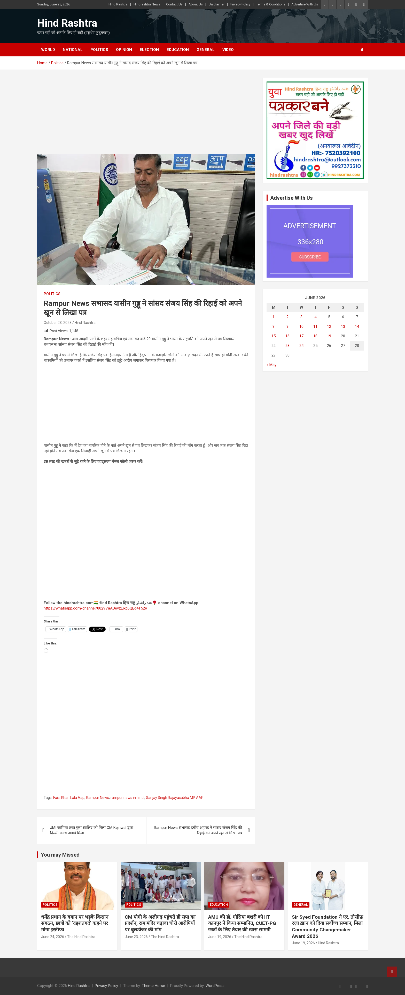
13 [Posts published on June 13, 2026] (343, 326)
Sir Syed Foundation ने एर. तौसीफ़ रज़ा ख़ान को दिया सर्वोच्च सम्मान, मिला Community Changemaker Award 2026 (327, 926)
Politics (99, 49)
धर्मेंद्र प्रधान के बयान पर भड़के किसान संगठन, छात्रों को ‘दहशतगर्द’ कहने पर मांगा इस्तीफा (74, 923)
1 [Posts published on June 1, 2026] (273, 317)
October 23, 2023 (58, 323)
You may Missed (60, 855)
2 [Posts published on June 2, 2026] (287, 317)
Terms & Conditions (270, 4)
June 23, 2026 (136, 937)
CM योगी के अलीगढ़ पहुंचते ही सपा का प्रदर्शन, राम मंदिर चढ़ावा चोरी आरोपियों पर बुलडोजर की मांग (160, 923)
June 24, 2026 (52, 937)
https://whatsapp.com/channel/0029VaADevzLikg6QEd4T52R (95, 608)
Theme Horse (153, 985)
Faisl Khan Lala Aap (68, 798)
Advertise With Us (304, 4)
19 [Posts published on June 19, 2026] (329, 336)
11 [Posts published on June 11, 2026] (315, 326)
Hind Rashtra (118, 4)
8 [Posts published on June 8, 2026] (273, 326)
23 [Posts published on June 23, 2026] (287, 345)
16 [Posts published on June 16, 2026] (287, 336)
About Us (196, 4)
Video (228, 49)
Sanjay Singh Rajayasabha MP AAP (175, 798)
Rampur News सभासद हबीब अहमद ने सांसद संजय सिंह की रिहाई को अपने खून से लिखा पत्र (198, 830)
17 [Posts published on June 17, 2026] (301, 336)
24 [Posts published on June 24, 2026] (301, 345)
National (73, 49)
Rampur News (97, 798)
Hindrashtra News (147, 4)
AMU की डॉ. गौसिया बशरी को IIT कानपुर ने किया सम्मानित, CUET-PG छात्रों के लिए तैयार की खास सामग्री (242, 923)
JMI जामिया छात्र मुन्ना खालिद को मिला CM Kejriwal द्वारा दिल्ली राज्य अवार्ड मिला (91, 830)
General (206, 49)
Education (178, 49)
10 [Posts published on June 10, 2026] (301, 326)
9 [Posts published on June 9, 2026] (287, 326)
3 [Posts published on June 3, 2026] (301, 317)
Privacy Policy (240, 4)
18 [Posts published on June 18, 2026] (315, 336)
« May (271, 364)
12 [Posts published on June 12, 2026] (329, 326)
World (48, 49)
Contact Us (174, 4)
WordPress (215, 985)
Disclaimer (216, 4)
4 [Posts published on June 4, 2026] (315, 317)
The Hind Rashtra (81, 937)
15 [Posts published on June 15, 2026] (273, 336)
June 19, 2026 (219, 937)
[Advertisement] (146, 116)
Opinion (124, 49)
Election (149, 49)
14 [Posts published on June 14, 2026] (357, 326)
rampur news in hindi (127, 798)
